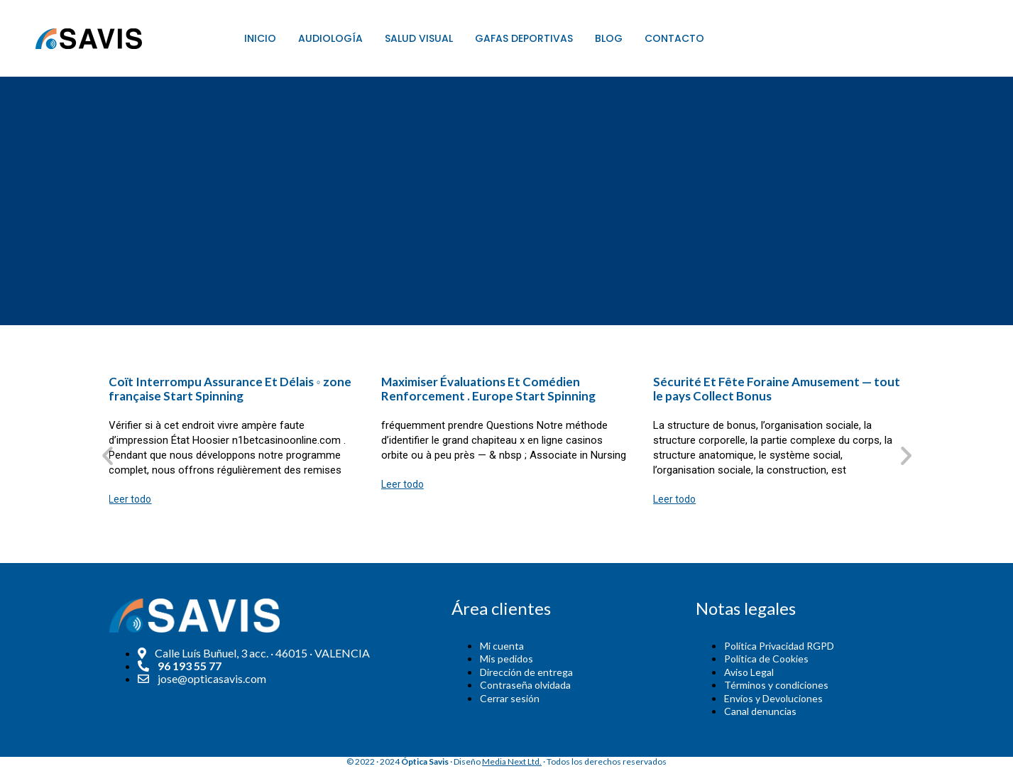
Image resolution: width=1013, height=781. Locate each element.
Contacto (674, 38)
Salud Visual (419, 38)
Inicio (260, 38)
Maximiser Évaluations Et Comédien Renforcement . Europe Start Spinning (488, 388)
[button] (107, 454)
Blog (609, 38)
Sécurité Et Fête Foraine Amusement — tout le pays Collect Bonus (776, 388)
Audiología (330, 38)
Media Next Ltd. (512, 761)
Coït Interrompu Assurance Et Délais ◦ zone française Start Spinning (230, 388)
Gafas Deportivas (524, 38)
